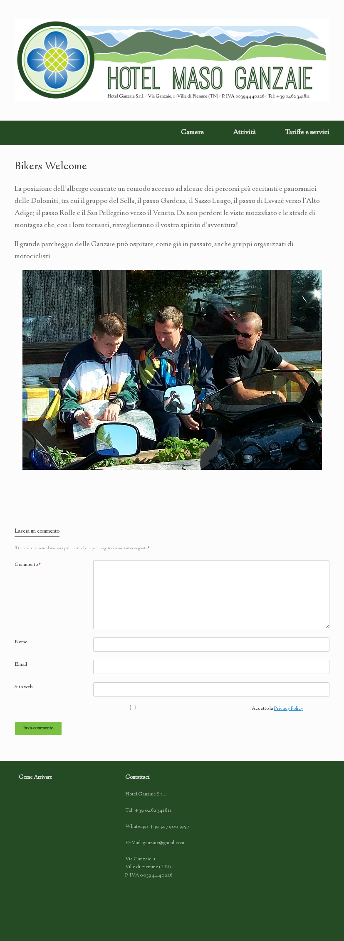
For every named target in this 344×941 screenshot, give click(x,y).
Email (21, 664)
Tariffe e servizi (307, 133)
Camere (192, 133)
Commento (28, 564)
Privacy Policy (288, 708)
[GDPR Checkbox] (133, 707)
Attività (244, 133)
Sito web (23, 687)
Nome (21, 642)
